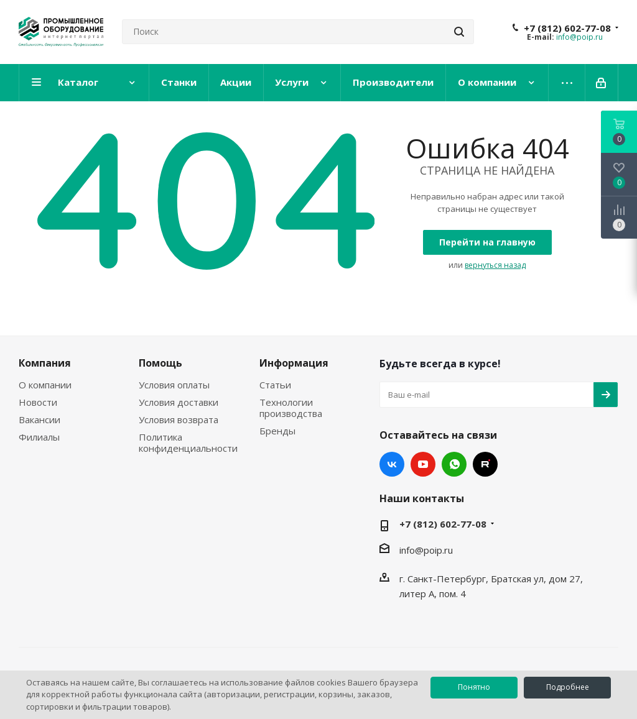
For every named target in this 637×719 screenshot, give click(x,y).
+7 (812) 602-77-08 (567, 28)
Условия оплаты (174, 384)
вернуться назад (495, 265)
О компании (45, 384)
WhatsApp (454, 464)
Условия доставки (178, 402)
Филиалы (39, 437)
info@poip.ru (579, 37)
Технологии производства (290, 407)
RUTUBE (485, 464)
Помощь (160, 363)
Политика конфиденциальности (188, 442)
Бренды (277, 430)
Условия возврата (178, 419)
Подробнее (567, 687)
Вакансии (39, 419)
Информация (293, 363)
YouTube (423, 464)
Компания (45, 363)
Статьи (275, 384)
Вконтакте (391, 464)
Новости (38, 402)
